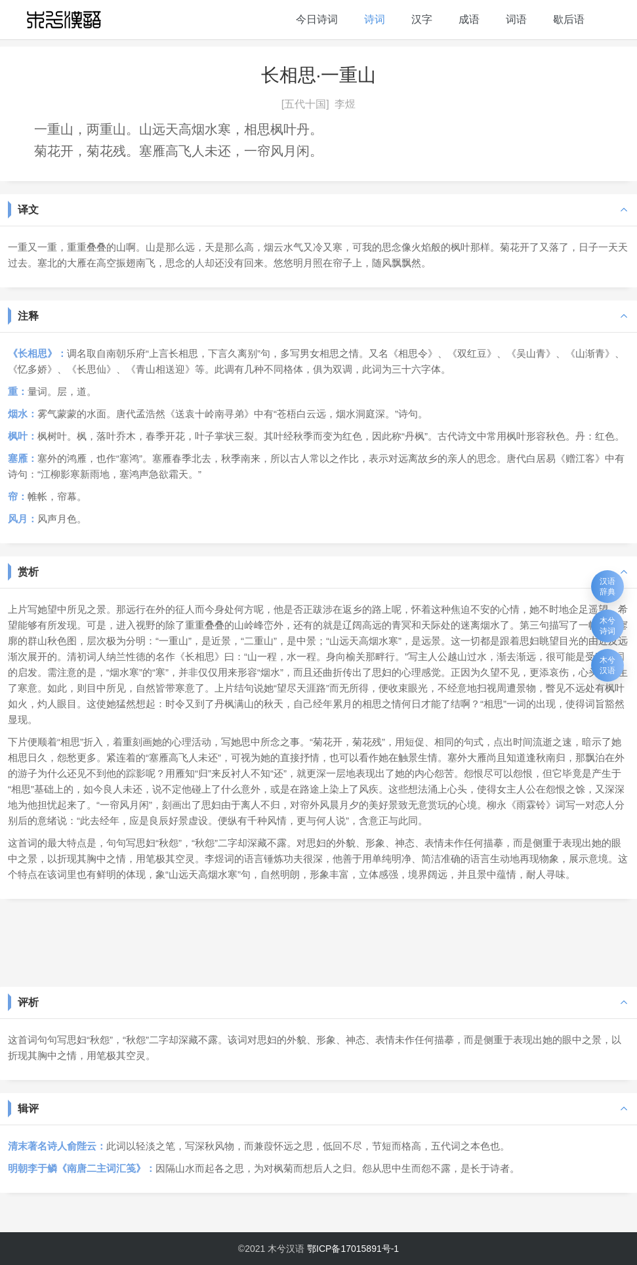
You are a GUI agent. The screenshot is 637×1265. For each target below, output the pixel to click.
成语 (469, 19)
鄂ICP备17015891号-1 (353, 1248)
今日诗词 (317, 19)
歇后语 (569, 19)
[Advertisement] (318, 941)
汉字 (421, 19)
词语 (516, 19)
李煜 (345, 104)
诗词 (374, 19)
